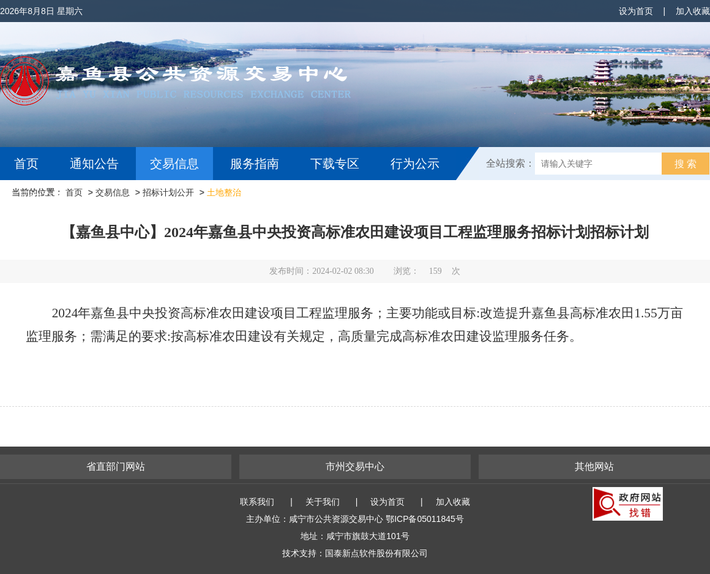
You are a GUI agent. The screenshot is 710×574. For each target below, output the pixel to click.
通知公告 (94, 163)
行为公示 (414, 163)
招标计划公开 (168, 192)
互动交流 (41, 196)
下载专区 (334, 163)
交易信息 (174, 163)
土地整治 (224, 192)
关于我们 (322, 502)
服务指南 (254, 163)
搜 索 (685, 164)
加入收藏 (693, 11)
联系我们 (257, 502)
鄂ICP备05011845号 (425, 519)
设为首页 (636, 11)
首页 (26, 163)
